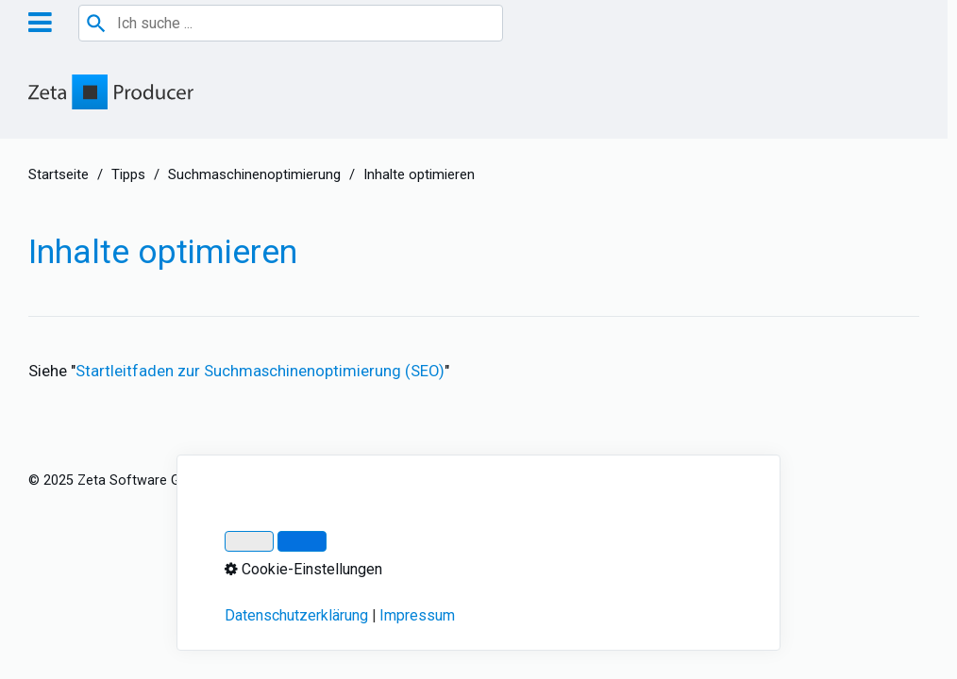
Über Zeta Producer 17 (474, 480)
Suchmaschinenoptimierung (254, 174)
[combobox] (290, 23)
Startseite (58, 174)
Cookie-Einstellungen (622, 480)
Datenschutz (350, 480)
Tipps (128, 174)
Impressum (261, 480)
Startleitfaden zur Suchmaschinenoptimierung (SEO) (260, 371)
